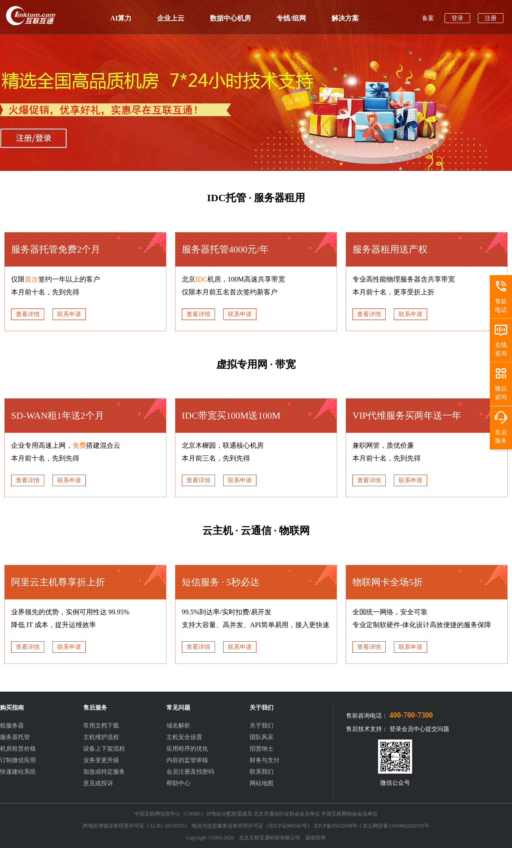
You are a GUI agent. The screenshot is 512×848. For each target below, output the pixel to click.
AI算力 (121, 18)
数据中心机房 (230, 18)
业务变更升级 (101, 760)
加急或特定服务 (104, 772)
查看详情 (28, 314)
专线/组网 (290, 18)
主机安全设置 (184, 737)
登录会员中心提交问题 (419, 729)
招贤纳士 (261, 748)
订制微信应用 (18, 760)
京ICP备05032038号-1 (338, 826)
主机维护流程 (101, 737)
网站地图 (261, 783)
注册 (491, 18)
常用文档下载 (101, 725)
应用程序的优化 (187, 748)
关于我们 (261, 725)
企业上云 (170, 18)
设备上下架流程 (104, 748)
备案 (428, 18)
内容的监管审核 (187, 760)
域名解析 (178, 725)
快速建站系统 (18, 772)
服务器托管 (15, 737)
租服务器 (12, 725)
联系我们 (261, 772)
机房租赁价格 (18, 748)
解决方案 (345, 18)
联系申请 (69, 314)
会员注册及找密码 (190, 772)
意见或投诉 (98, 783)
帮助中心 (178, 783)
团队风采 (261, 737)
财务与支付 (264, 760)
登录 (457, 18)
